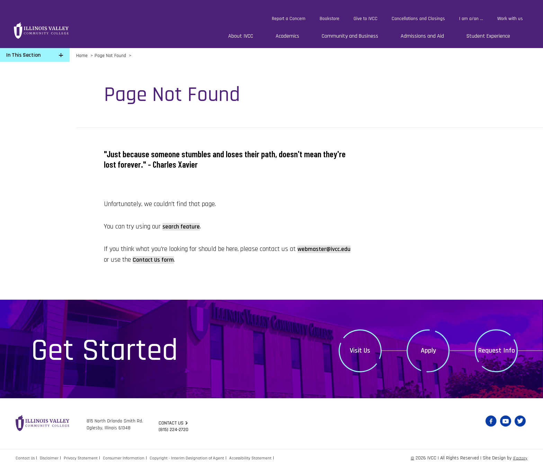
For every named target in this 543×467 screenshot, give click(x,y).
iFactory (519, 458)
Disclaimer (53, 458)
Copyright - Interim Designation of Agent (201, 458)
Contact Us (27, 458)
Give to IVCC (365, 19)
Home (82, 56)
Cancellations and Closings (418, 19)
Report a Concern (288, 19)
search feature (183, 226)
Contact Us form (217, 259)
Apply (428, 350)
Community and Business (350, 36)
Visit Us (360, 350)
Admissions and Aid (422, 36)
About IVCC (240, 36)
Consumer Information (133, 458)
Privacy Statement (87, 458)
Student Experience (488, 36)
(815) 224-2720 (175, 430)
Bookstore (329, 19)
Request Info (496, 350)
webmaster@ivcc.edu (133, 259)
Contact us (172, 422)
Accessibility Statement (270, 458)
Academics (287, 36)
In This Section (23, 55)
